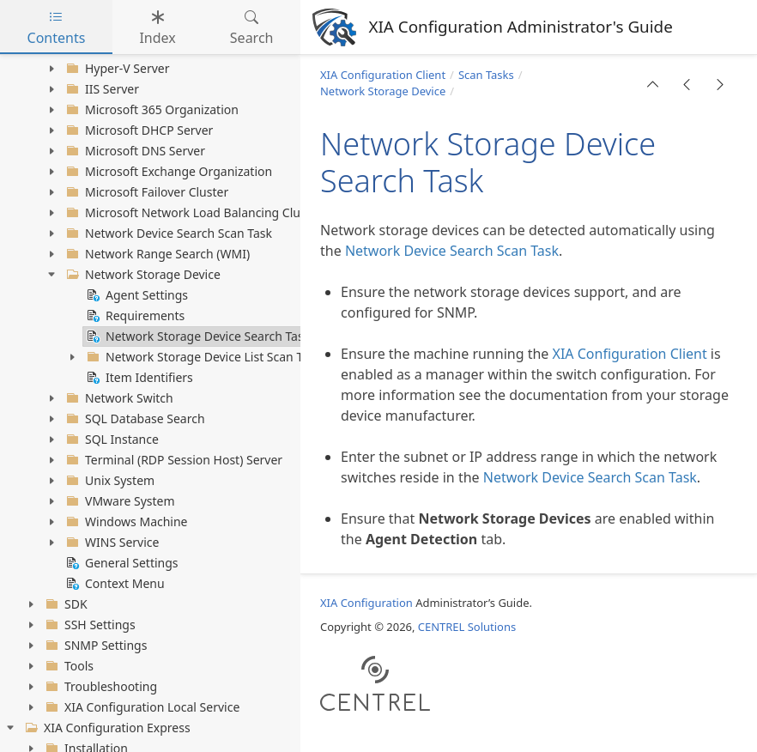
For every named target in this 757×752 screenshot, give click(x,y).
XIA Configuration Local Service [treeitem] (140, 707)
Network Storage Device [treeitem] (142, 274)
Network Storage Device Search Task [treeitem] (196, 336)
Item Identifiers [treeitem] (138, 377)
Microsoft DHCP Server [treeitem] (138, 130)
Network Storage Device (382, 91)
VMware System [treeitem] (119, 501)
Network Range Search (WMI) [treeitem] (156, 254)
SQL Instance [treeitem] (111, 439)
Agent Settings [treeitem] (135, 295)
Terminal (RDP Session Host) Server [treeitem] (172, 460)
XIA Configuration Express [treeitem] (106, 728)
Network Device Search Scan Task (452, 250)
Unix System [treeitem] (108, 480)
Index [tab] (157, 27)
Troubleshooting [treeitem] (99, 686)
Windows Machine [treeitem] (125, 522)
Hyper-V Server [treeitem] (116, 68)
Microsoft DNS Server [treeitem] (134, 151)
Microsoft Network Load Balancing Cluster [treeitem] (192, 213)
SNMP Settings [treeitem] (94, 645)
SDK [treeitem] (65, 604)
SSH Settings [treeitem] (89, 625)
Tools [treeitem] (68, 666)
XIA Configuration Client (382, 74)
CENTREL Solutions (467, 626)
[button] (653, 84)
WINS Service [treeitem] (111, 542)
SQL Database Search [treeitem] (134, 419)
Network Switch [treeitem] (118, 398)
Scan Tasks (486, 74)
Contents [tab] (56, 27)
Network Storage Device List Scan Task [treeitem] (202, 357)
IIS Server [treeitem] (101, 89)
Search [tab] (252, 27)
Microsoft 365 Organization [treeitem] (151, 110)
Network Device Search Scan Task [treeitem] (167, 233)
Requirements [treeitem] (134, 316)
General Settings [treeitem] (121, 563)
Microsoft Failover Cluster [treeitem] (145, 192)
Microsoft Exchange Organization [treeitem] (167, 171)
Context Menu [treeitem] (114, 583)
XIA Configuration (366, 602)
